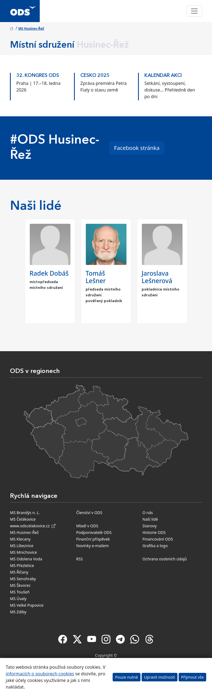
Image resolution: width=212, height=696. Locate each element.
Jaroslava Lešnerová (157, 277)
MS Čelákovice (23, 519)
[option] (42, 85)
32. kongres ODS (37, 75)
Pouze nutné (126, 677)
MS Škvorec (20, 585)
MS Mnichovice (23, 552)
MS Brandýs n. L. (25, 512)
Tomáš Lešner (96, 277)
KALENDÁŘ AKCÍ (163, 75)
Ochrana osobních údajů (164, 558)
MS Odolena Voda (26, 558)
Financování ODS (157, 539)
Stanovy (149, 525)
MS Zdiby (18, 611)
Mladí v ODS (87, 525)
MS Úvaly (18, 598)
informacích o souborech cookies (40, 674)
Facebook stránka (137, 148)
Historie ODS (154, 532)
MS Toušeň (20, 592)
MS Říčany (19, 572)
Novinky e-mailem (92, 545)
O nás (147, 512)
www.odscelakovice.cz (32, 525)
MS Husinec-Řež (31, 28)
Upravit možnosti (159, 677)
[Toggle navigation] (194, 11)
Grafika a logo (155, 545)
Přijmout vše (192, 677)
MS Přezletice (22, 565)
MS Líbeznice (21, 545)
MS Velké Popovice (27, 605)
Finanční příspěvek (93, 539)
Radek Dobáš (49, 273)
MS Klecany (20, 539)
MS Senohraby (23, 578)
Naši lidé (150, 519)
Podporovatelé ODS (94, 532)
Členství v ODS (89, 512)
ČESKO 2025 (95, 75)
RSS (79, 558)
